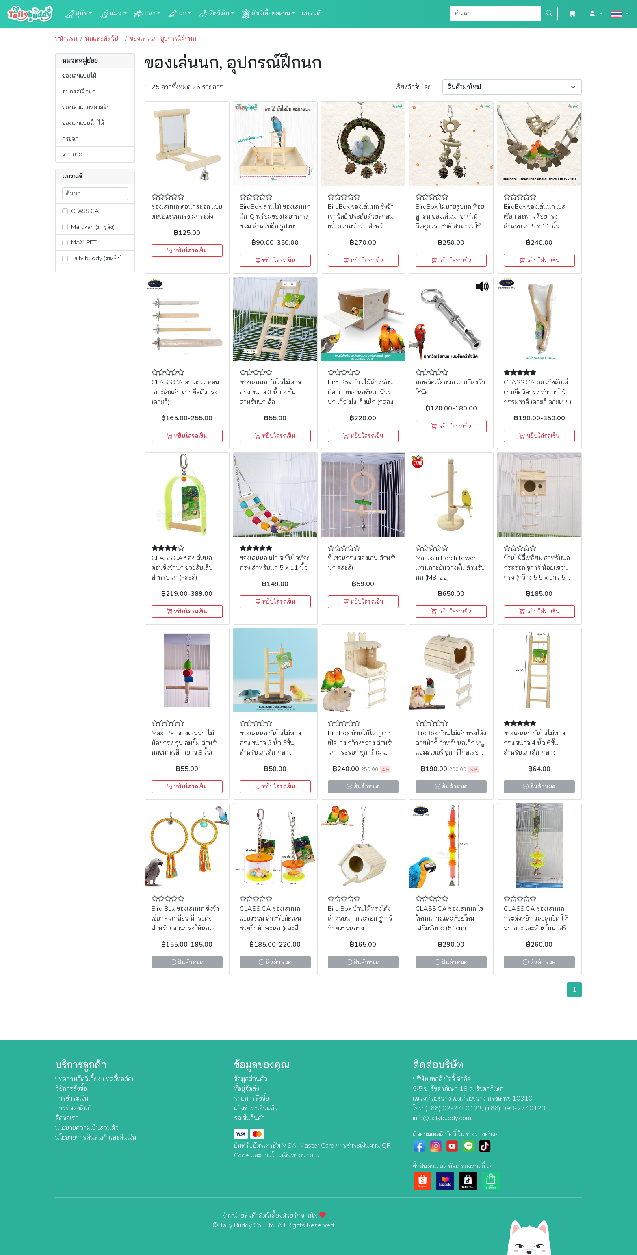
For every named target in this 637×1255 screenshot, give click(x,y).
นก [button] (176, 14)
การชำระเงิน (72, 1098)
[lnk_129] (65, 258)
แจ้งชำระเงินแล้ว (256, 1108)
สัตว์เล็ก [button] (213, 14)
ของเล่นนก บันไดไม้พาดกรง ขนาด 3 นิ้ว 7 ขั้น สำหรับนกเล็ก (270, 392)
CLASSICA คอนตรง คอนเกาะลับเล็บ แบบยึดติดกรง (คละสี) (185, 392)
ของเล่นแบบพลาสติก (86, 107)
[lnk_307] (65, 211)
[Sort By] (512, 87)
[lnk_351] (65, 227)
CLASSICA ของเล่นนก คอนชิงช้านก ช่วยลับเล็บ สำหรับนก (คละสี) (182, 568)
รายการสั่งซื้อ (251, 1098)
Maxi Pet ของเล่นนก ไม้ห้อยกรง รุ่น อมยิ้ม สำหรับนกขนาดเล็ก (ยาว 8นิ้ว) (186, 743)
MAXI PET (79, 242)
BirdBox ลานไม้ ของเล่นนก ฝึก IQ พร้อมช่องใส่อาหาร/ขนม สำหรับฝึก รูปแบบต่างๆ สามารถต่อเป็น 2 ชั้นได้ (275, 226)
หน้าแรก (66, 38)
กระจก (70, 139)
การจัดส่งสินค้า (75, 1108)
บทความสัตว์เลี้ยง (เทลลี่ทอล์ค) (94, 1079)
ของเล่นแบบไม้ (79, 76)
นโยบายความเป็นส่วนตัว (87, 1127)
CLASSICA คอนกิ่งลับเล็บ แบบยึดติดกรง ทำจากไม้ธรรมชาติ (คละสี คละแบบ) (538, 392)
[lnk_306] (65, 242)
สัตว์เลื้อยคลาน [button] (265, 14)
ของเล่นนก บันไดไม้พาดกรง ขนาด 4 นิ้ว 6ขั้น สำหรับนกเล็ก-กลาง (534, 743)
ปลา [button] (144, 14)
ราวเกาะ (72, 154)
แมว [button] (110, 14)
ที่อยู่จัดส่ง (246, 1088)
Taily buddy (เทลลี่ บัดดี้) (96, 258)
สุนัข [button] (75, 14)
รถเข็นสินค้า (249, 1118)
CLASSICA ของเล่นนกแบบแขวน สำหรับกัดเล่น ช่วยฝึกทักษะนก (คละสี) (270, 918)
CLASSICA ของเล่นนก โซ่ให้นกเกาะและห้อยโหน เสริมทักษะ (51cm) (449, 918)
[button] (596, 14)
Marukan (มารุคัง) (88, 227)
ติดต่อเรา (66, 1118)
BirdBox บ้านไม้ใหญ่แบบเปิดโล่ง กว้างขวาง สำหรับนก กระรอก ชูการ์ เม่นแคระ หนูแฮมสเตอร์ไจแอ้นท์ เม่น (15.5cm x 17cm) (363, 753)
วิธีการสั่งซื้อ (71, 1088)
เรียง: (414, 87)
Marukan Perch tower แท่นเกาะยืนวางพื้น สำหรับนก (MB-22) (450, 568)
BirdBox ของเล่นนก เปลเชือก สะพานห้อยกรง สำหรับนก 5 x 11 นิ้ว (535, 216)
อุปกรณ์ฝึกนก (78, 91)
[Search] (495, 13)
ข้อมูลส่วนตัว (250, 1079)
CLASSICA (80, 211)
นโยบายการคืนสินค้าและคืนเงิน (95, 1137)
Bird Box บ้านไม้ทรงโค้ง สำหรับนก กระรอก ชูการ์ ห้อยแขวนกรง (360, 918)
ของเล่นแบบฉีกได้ (83, 123)
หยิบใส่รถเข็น (187, 250)
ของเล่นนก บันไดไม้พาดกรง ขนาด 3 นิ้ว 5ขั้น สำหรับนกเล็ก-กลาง (270, 743)
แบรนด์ (311, 13)
